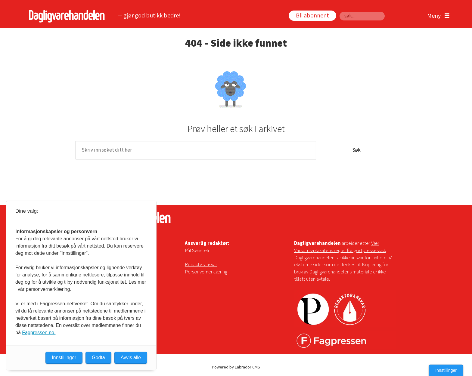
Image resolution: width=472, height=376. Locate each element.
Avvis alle (131, 357)
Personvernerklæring (206, 272)
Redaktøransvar (201, 264)
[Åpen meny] (436, 16)
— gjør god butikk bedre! (149, 15)
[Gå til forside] (65, 16)
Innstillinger (446, 370)
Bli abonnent (312, 15)
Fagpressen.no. (38, 332)
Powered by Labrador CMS (236, 367)
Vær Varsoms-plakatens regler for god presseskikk (340, 247)
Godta (98, 357)
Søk (356, 150)
